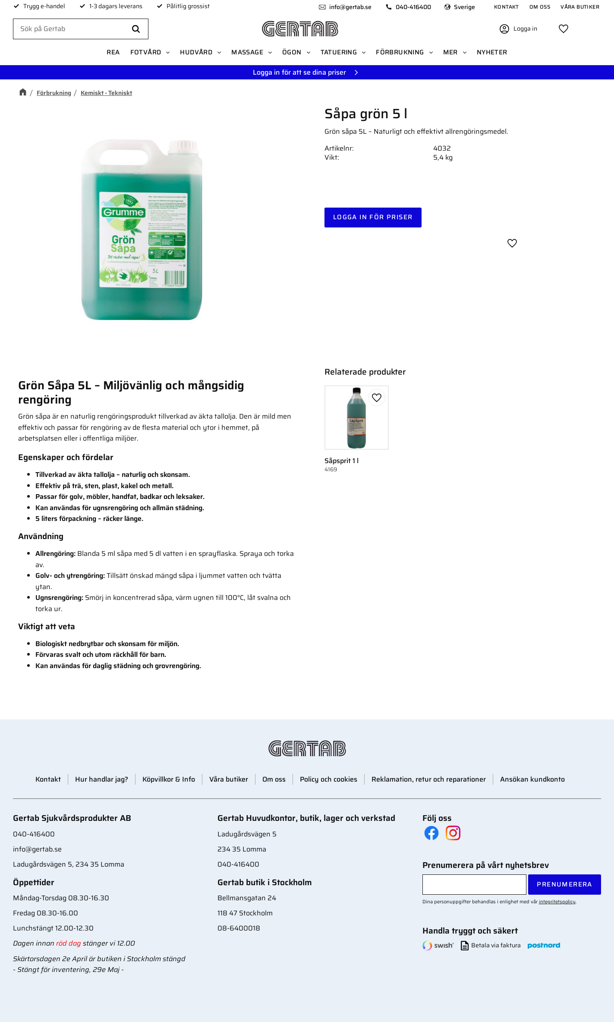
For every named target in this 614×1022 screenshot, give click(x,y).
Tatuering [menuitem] (339, 52)
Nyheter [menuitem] (492, 52)
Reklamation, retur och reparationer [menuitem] (429, 779)
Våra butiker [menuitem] (579, 7)
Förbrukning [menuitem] (400, 52)
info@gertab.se (350, 7)
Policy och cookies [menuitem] (328, 779)
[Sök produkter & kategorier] (80, 29)
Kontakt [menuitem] (506, 7)
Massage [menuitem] (247, 52)
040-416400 (413, 7)
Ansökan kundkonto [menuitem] (532, 779)
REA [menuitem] (113, 52)
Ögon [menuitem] (292, 52)
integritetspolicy (557, 901)
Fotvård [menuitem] (145, 52)
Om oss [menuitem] (539, 7)
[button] (563, 28)
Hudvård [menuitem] (196, 52)
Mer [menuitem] (450, 52)
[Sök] (136, 29)
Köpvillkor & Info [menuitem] (168, 779)
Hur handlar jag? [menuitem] (101, 779)
